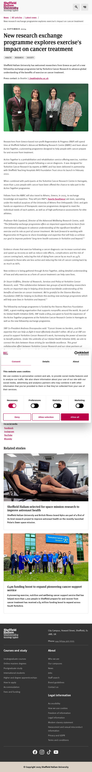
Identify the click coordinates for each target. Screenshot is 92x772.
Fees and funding (12, 691)
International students (14, 672)
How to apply (10, 682)
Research (19, 57)
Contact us (53, 686)
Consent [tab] (16, 361)
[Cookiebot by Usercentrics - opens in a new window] (76, 353)
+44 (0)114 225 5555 (64, 640)
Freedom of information (59, 712)
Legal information (56, 717)
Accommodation (11, 686)
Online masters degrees (15, 663)
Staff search (53, 677)
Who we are (53, 658)
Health (8, 57)
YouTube (8, 435)
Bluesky (8, 438)
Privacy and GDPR (56, 735)
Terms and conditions (58, 739)
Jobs (50, 672)
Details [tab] (46, 361)
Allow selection (46, 417)
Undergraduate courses (15, 658)
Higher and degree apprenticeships (20, 677)
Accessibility (54, 703)
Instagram (9, 431)
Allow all (75, 417)
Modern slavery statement (60, 722)
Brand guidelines (56, 682)
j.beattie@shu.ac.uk (38, 78)
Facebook (8, 427)
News (50, 668)
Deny (17, 417)
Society (30, 57)
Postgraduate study (13, 668)
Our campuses (55, 663)
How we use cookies (58, 708)
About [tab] (76, 361)
